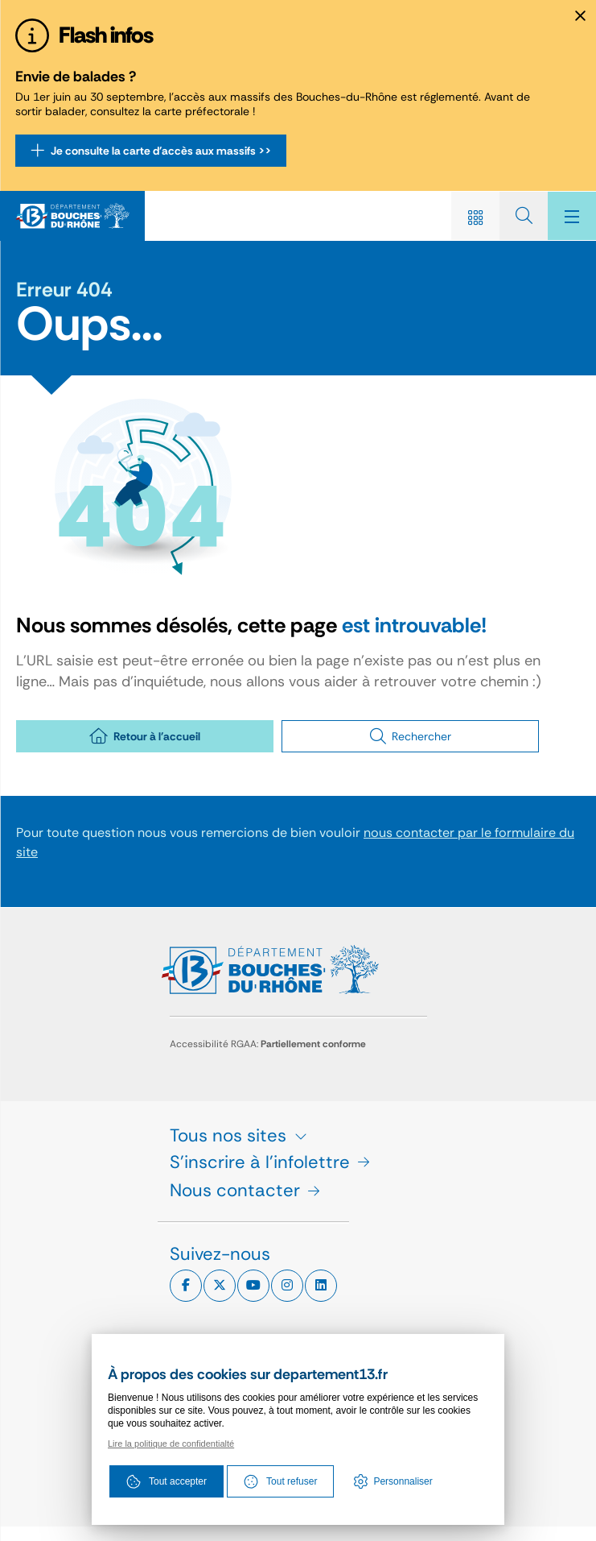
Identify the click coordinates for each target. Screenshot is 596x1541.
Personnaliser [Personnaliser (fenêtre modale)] (402, 1481)
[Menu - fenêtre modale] (572, 216)
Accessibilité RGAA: (268, 1044)
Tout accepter (166, 1481)
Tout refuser (280, 1481)
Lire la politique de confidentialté (171, 1443)
